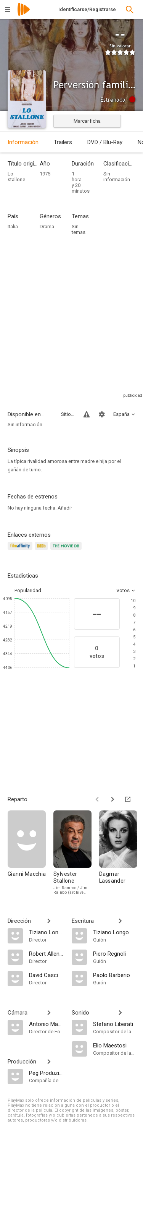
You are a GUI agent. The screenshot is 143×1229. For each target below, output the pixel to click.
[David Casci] (46, 975)
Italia (13, 226)
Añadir (65, 508)
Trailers (63, 142)
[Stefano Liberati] (114, 1024)
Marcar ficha (87, 121)
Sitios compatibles (67, 414)
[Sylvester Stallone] (76, 852)
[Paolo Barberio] (114, 975)
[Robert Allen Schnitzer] (46, 953)
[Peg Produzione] (46, 1072)
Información (23, 142)
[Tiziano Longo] (46, 932)
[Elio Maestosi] (114, 1045)
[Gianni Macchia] (30, 852)
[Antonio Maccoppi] (46, 1024)
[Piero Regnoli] (114, 953)
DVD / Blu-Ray (104, 142)
